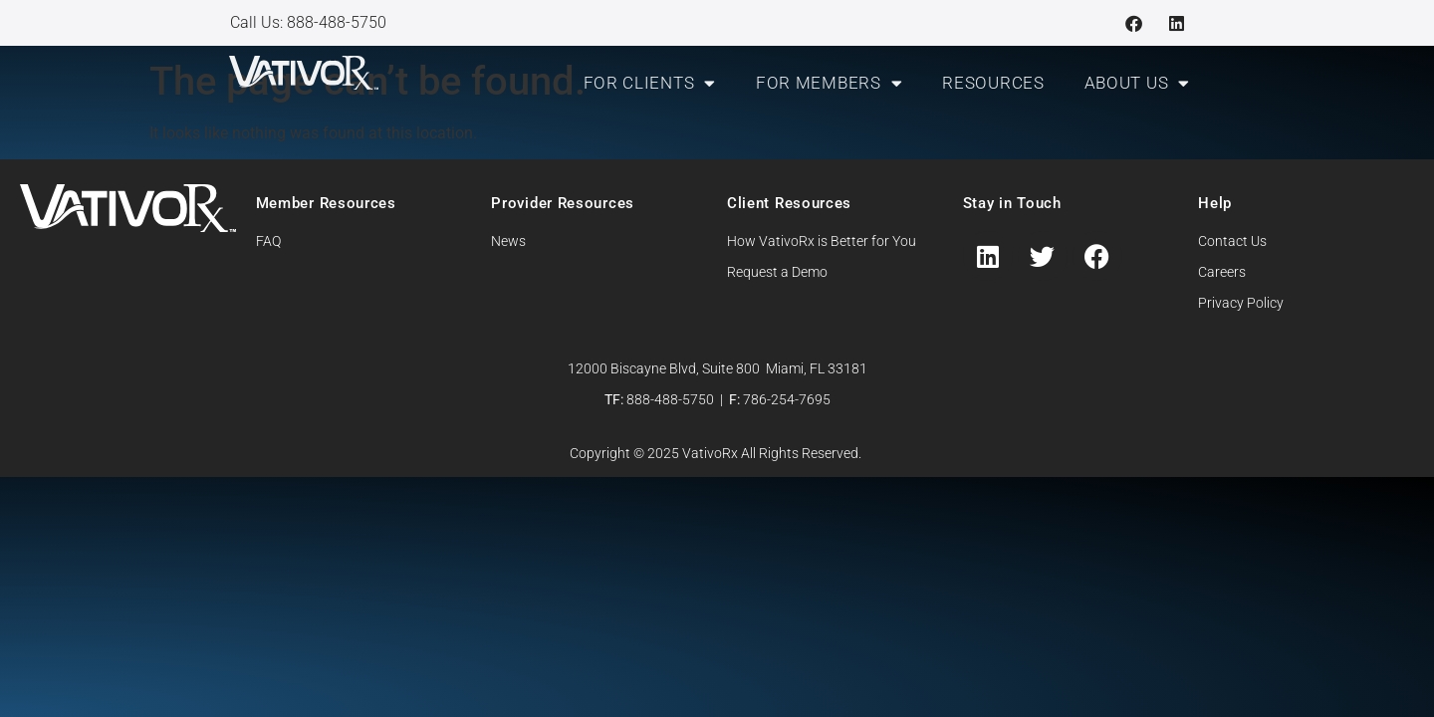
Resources (993, 83)
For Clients (650, 83)
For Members (829, 83)
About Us (1137, 83)
